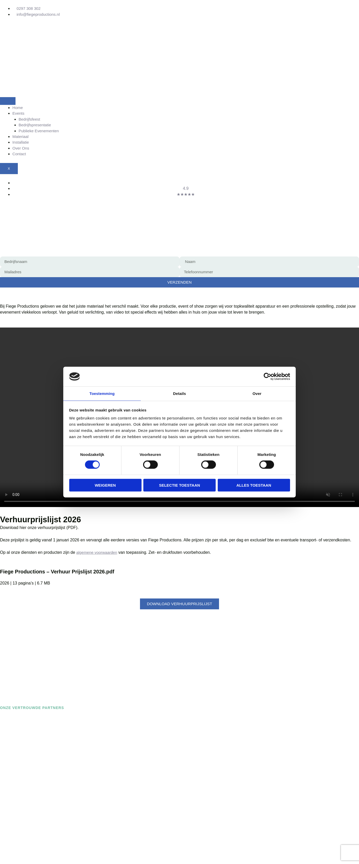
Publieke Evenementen (40, 131)
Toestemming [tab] (102, 393)
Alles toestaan (253, 485)
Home (18, 107)
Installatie (21, 142)
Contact (19, 154)
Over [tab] (257, 393)
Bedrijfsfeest (30, 119)
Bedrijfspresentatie (36, 125)
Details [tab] (179, 393)
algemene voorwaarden (97, 552)
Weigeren (105, 485)
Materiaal (20, 137)
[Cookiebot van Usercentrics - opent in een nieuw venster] (267, 376)
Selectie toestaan (179, 485)
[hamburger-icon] (7, 101)
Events (18, 113)
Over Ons (21, 148)
